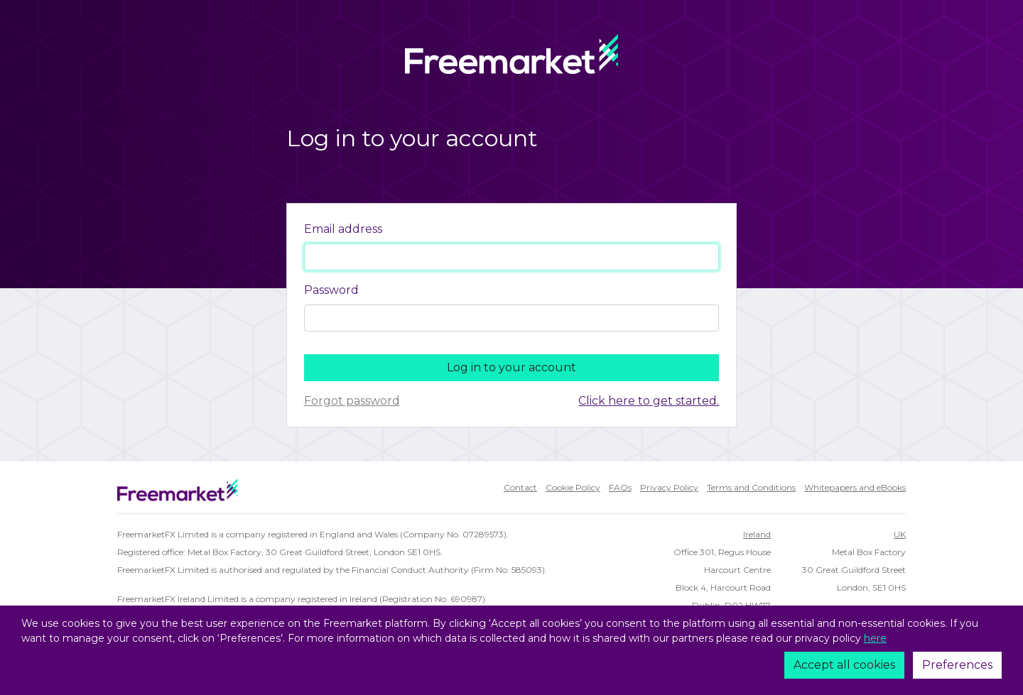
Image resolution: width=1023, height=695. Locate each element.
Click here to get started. (648, 400)
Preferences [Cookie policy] (957, 665)
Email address (343, 229)
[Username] (512, 256)
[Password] (512, 318)
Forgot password (352, 400)
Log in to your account (511, 367)
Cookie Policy (573, 487)
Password (331, 290)
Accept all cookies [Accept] (844, 665)
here (875, 638)
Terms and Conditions (751, 487)
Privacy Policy (669, 487)
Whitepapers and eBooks (855, 487)
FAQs (620, 487)
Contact (520, 487)
